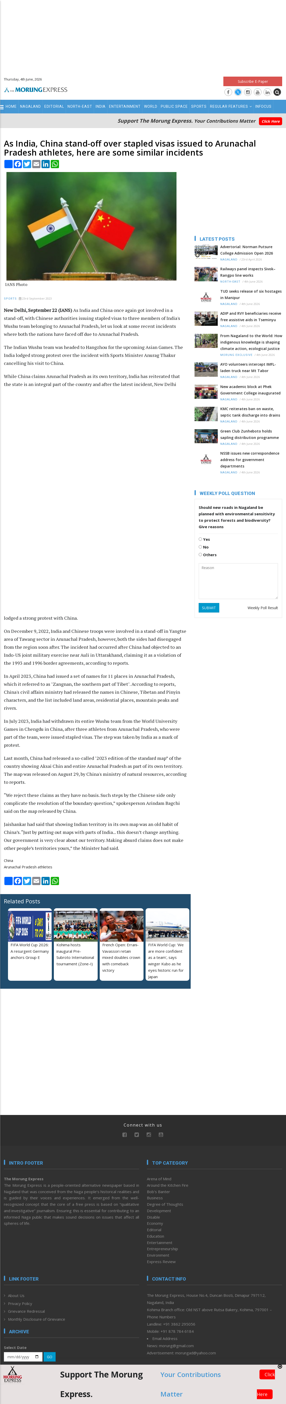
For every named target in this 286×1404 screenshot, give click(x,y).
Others (208, 554)
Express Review (161, 1261)
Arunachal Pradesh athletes (28, 866)
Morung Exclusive (236, 355)
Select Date (15, 1347)
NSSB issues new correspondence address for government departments (249, 460)
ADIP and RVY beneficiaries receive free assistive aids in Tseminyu (250, 316)
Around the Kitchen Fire (167, 1185)
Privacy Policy (20, 1303)
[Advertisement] (143, 36)
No (204, 547)
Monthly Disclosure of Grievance (36, 1319)
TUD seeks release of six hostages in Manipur (251, 294)
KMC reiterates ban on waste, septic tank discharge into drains (250, 412)
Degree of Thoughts (165, 1204)
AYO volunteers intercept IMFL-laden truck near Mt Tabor (248, 367)
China (8, 860)
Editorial (54, 106)
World (150, 106)
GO (49, 1356)
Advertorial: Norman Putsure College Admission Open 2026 (246, 250)
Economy (155, 1223)
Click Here (271, 121)
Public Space (174, 106)
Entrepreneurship (162, 1248)
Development (159, 1210)
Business (155, 1197)
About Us (16, 1295)
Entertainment (125, 106)
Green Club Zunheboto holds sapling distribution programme (249, 434)
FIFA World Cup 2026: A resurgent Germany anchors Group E (30, 951)
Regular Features (231, 106)
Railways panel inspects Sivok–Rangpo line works (247, 272)
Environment (158, 1255)
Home (11, 106)
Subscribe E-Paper (253, 81)
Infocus (263, 106)
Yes (204, 539)
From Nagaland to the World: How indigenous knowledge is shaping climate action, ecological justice (251, 342)
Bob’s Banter (158, 1191)
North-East (80, 106)
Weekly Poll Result (263, 608)
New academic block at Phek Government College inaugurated (250, 389)
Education (155, 1236)
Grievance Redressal (26, 1311)
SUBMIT (209, 607)
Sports (199, 106)
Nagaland (30, 106)
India (101, 106)
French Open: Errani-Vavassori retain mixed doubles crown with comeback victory (121, 957)
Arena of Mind (159, 1178)
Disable (153, 1217)
